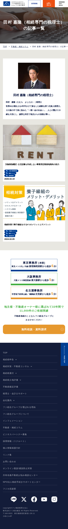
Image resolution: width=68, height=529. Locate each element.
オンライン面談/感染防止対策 (17, 468)
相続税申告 (8, 359)
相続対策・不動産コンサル (16, 366)
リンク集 (7, 455)
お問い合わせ (9, 461)
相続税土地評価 (10, 380)
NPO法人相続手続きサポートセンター (21, 482)
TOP (5, 47)
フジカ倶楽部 (9, 489)
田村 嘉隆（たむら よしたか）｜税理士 (24, 102)
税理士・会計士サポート (15, 393)
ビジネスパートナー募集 (15, 434)
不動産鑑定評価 (10, 387)
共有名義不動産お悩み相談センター (20, 475)
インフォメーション (13, 421)
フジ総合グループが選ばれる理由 (19, 407)
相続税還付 (8, 373)
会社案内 (7, 400)
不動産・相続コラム (19, 47)
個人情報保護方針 (11, 448)
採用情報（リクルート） (15, 441)
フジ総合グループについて (16, 414)
